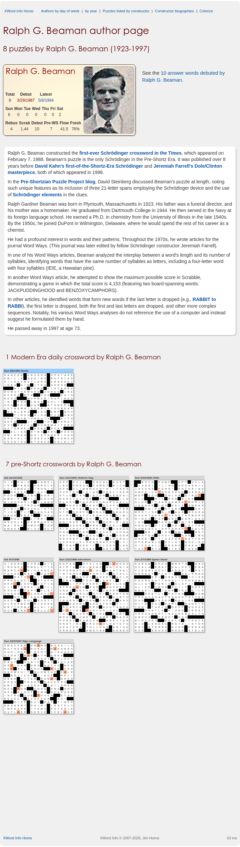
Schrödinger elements (37, 194)
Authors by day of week (60, 11)
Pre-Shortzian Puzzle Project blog (58, 181)
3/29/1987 (26, 100)
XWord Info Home (18, 11)
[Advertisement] (121, 781)
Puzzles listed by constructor (126, 11)
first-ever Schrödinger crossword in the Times (130, 153)
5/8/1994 (46, 100)
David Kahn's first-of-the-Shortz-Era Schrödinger (88, 166)
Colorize (206, 11)
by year (91, 11)
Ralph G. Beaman (40, 71)
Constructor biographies (174, 11)
